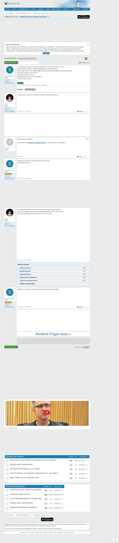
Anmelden (85, 9)
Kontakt (22, 532)
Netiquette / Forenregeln (63, 532)
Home (7, 9)
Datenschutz (39, 532)
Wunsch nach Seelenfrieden (21, 464)
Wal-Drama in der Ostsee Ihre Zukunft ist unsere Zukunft (33, 460)
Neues (14, 9)
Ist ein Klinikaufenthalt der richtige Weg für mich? (30, 498)
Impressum (33, 532)
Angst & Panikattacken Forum (23, 515)
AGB (55, 532)
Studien (65, 9)
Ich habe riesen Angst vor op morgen (25, 469)
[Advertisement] (53, 320)
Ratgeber (40, 9)
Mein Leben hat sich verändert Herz (24, 478)
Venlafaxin (20, 83)
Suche (33, 9)
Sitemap (72, 532)
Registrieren (76, 9)
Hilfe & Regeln (56, 9)
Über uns (27, 532)
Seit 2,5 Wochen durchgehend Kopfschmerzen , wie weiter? (34, 473)
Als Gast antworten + (11, 62)
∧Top (115, 541)
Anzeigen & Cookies (48, 532)
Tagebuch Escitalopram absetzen (23, 507)
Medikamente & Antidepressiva (41, 515)
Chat (47, 9)
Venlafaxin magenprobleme (20, 58)
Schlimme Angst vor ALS (20, 494)
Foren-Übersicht (9, 515)
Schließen (46, 53)
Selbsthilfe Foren (23, 9)
